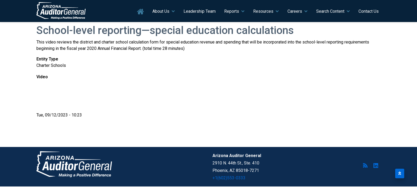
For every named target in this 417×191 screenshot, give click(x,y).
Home (140, 12)
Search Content (330, 11)
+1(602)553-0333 (228, 177)
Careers (294, 11)
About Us (160, 11)
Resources (263, 11)
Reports (231, 11)
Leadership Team (200, 11)
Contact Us (368, 11)
